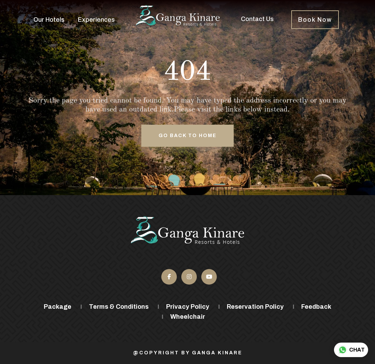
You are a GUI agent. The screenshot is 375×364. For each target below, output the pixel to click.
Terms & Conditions (119, 306)
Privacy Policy (187, 306)
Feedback (316, 306)
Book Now (315, 19)
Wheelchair (187, 316)
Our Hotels (48, 19)
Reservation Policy (255, 306)
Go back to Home (187, 135)
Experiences (96, 19)
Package (57, 306)
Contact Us (257, 19)
